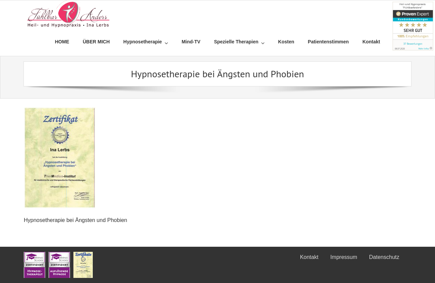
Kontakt (309, 257)
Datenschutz (384, 257)
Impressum (343, 257)
